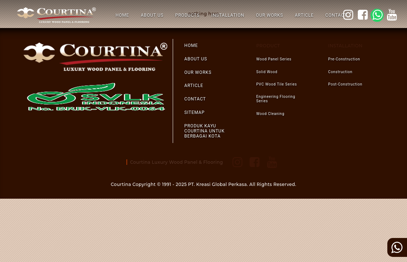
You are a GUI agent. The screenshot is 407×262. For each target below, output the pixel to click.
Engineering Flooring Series (275, 99)
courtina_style (349, 15)
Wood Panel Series (273, 59)
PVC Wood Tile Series (276, 84)
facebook (363, 15)
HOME (122, 15)
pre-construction (344, 59)
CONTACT (336, 15)
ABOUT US (152, 15)
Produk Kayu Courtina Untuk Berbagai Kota (204, 131)
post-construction (345, 84)
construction (340, 72)
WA (378, 15)
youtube (393, 15)
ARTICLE (304, 15)
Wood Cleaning (270, 114)
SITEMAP (194, 112)
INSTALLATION (227, 15)
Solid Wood (266, 72)
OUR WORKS (269, 15)
